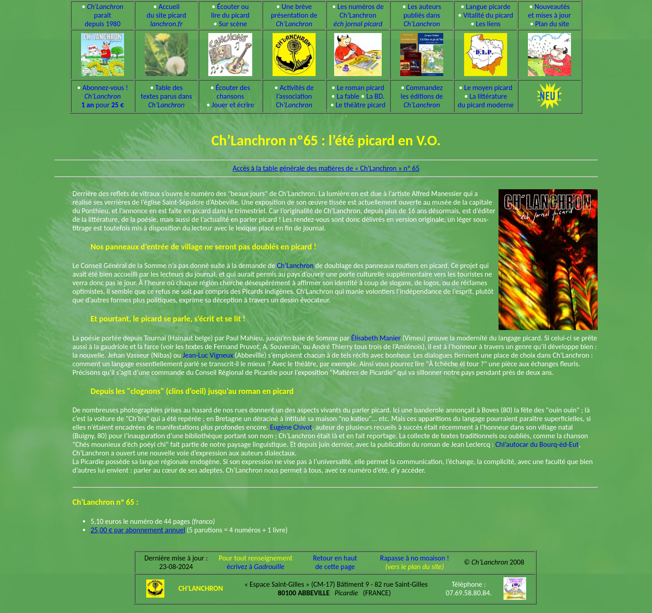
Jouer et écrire (233, 105)
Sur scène (233, 23)
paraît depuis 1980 (104, 15)
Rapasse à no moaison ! (414, 558)
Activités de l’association (295, 96)
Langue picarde (488, 6)
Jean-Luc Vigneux (208, 355)
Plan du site (552, 23)
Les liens (488, 23)
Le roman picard (360, 87)
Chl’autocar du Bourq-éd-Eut (537, 444)
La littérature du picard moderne (486, 100)
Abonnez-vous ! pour (104, 96)
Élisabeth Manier (376, 338)
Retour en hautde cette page (335, 562)
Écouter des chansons (233, 92)
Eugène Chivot (291, 427)
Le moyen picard (488, 87)
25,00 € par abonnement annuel (138, 530)
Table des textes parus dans (166, 96)
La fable (347, 96)
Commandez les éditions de (422, 96)
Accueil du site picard (166, 15)
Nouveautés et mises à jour (549, 10)
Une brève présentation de (294, 15)
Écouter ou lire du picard (230, 10)
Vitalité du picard (488, 15)
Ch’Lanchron (295, 265)
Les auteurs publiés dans (422, 15)
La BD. (375, 96)
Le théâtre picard (360, 105)
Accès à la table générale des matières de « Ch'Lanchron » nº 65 (326, 168)
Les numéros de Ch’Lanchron (359, 15)
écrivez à (255, 566)
